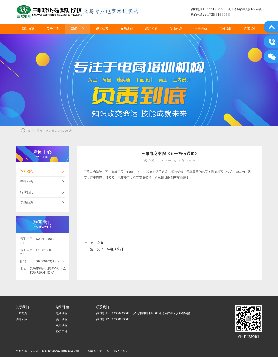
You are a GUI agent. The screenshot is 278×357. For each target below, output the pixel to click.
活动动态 (42, 203)
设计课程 (61, 325)
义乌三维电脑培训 (110, 249)
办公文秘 (61, 331)
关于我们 (22, 307)
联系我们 (102, 307)
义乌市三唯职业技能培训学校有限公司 (78, 12)
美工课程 (61, 319)
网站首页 (51, 130)
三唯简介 (21, 313)
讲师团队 (21, 319)
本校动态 (42, 171)
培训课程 (62, 307)
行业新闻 (42, 192)
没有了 (102, 243)
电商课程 (61, 313)
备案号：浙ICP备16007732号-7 (107, 351)
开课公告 (42, 182)
